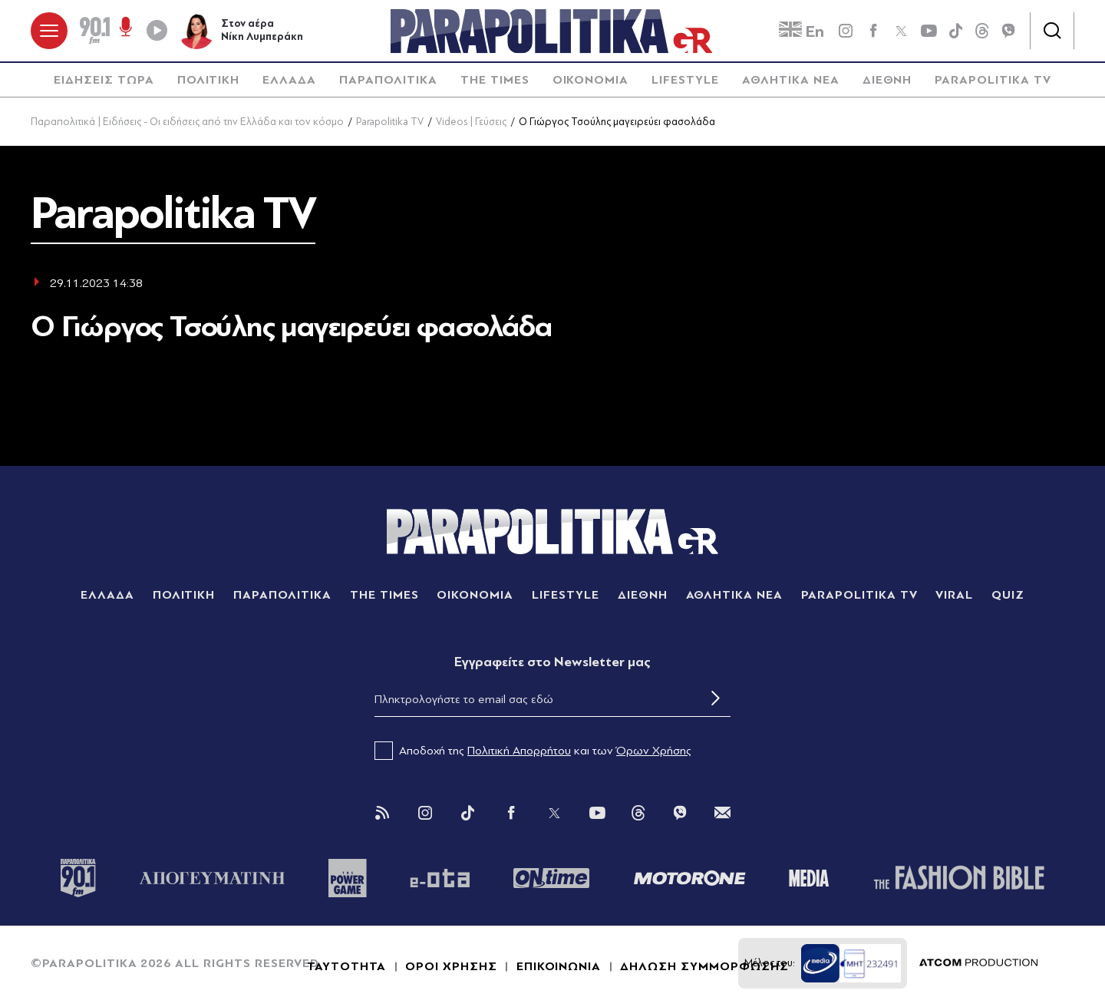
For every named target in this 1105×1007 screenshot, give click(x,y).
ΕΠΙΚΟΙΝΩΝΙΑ (559, 966)
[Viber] (1008, 30)
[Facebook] (873, 30)
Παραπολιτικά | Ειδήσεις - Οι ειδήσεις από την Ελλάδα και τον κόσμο (187, 121)
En (801, 31)
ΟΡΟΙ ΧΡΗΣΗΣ (451, 966)
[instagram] (845, 30)
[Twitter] (554, 813)
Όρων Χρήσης (653, 751)
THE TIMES (494, 80)
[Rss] (382, 813)
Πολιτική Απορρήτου (519, 751)
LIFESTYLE (685, 80)
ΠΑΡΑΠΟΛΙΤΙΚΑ (388, 80)
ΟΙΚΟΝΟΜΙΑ (590, 80)
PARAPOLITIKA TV (993, 80)
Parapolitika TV (390, 121)
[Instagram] (425, 813)
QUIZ (1007, 595)
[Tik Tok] (468, 813)
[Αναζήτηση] (1052, 30)
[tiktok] (956, 30)
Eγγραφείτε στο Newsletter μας (552, 662)
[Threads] (982, 29)
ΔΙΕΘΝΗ (887, 80)
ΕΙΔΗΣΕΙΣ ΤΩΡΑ (103, 80)
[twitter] (901, 30)
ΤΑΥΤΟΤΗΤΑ (346, 966)
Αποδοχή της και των (532, 750)
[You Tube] (597, 813)
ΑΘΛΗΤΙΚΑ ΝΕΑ (790, 80)
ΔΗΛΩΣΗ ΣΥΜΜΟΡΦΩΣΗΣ (704, 966)
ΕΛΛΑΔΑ (289, 80)
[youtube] (928, 30)
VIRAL (954, 595)
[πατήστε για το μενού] (49, 30)
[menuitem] (103, 80)
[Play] (156, 30)
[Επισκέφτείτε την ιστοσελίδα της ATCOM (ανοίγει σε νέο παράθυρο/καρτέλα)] (978, 963)
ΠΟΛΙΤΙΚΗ (208, 80)
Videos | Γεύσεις (471, 121)
